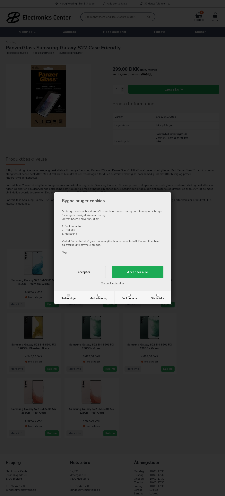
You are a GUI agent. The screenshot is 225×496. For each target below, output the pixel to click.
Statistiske (157, 298)
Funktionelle (129, 298)
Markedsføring (99, 298)
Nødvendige (68, 298)
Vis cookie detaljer (112, 283)
